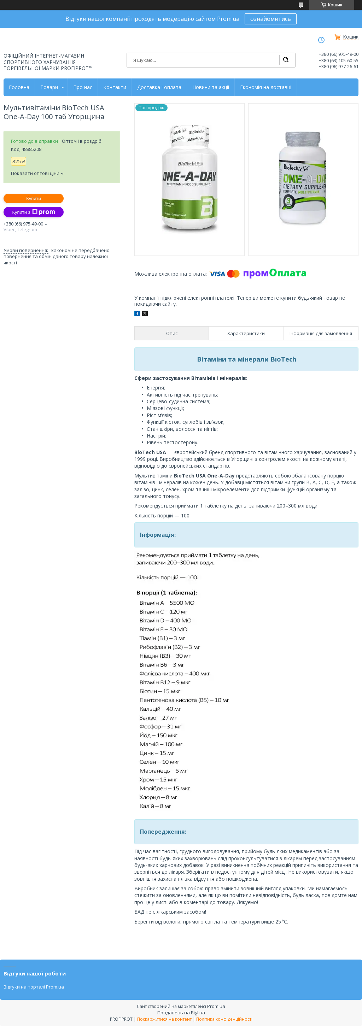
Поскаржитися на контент (164, 1019)
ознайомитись (270, 19)
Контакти (114, 87)
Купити (33, 198)
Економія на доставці (265, 87)
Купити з (33, 212)
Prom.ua (216, 1006)
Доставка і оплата (159, 87)
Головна (19, 87)
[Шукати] (285, 60)
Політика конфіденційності (224, 1019)
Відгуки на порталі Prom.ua (34, 987)
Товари (49, 87)
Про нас (82, 87)
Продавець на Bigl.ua (181, 1012)
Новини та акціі (210, 87)
